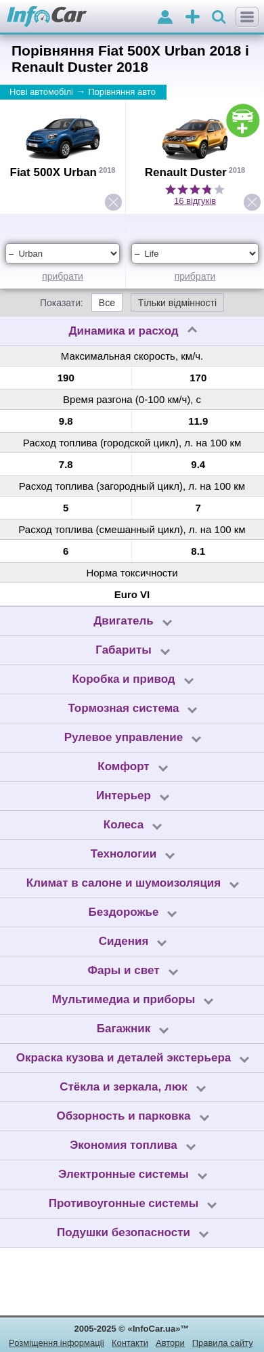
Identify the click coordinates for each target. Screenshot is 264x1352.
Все (107, 302)
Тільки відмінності (177, 302)
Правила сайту (222, 1343)
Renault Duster (186, 172)
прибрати (62, 276)
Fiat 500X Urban (53, 172)
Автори (170, 1343)
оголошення (192, 18)
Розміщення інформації (56, 1343)
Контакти (130, 1343)
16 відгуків (195, 201)
